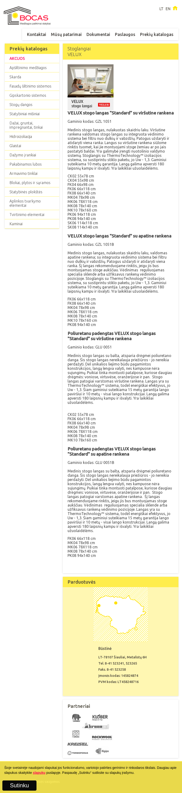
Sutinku (19, 785)
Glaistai (15, 146)
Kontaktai (36, 34)
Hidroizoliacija (20, 136)
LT (161, 9)
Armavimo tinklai (23, 173)
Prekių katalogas (156, 34)
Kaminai (16, 224)
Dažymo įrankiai (22, 155)
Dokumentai (98, 34)
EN (168, 9)
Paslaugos (125, 34)
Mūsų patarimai (66, 34)
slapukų (39, 773)
